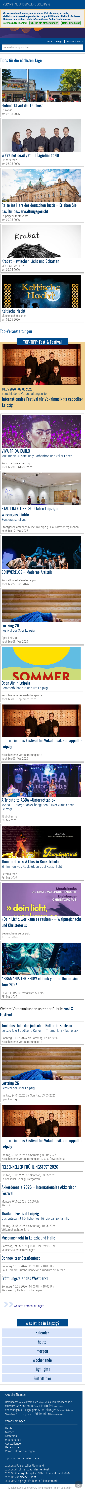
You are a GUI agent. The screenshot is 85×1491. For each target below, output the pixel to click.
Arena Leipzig (58, 1406)
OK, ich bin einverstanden (44, 23)
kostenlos (11, 1436)
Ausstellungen (47, 1410)
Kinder (36, 1406)
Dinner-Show (10, 1414)
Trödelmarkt (40, 1414)
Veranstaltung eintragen (20, 1451)
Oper (22, 1410)
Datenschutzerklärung (15, 23)
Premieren (32, 1402)
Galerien (51, 1402)
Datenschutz (30, 1487)
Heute (29, 1414)
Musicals (60, 1414)
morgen (59, 41)
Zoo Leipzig (21, 1414)
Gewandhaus (24, 1406)
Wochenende (64, 1402)
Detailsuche (12, 1447)
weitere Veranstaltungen (23, 1306)
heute (50, 41)
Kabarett (22, 1402)
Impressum (45, 1487)
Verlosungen (12, 1410)
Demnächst (11, 1402)
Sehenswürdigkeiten (65, 1410)
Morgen (42, 1402)
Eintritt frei (46, 1406)
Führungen (52, 1414)
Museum (10, 1406)
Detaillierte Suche (74, 41)
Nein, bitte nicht (71, 23)
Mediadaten (14, 1487)
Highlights (31, 1410)
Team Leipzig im (63, 1487)
